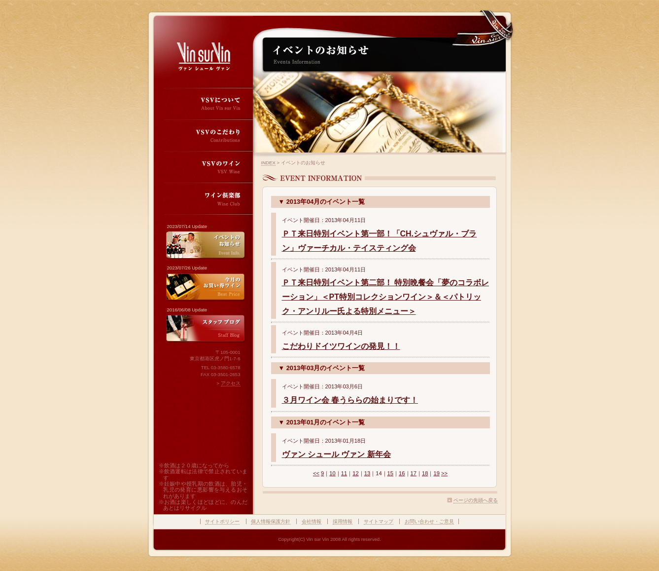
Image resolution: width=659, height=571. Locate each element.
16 (402, 473)
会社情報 (311, 521)
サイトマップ (378, 521)
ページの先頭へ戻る (475, 500)
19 (436, 473)
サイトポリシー (222, 521)
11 (344, 473)
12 (355, 473)
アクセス (231, 383)
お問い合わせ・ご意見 (429, 521)
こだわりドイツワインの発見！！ (341, 346)
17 (413, 473)
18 (425, 473)
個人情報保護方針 (270, 521)
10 (332, 473)
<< (316, 473)
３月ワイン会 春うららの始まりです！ (350, 400)
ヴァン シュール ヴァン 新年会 (336, 454)
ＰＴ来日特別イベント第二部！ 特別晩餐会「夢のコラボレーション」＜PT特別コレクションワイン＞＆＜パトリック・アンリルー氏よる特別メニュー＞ (385, 296)
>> (444, 473)
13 (367, 473)
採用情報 (342, 521)
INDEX (268, 162)
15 (390, 473)
